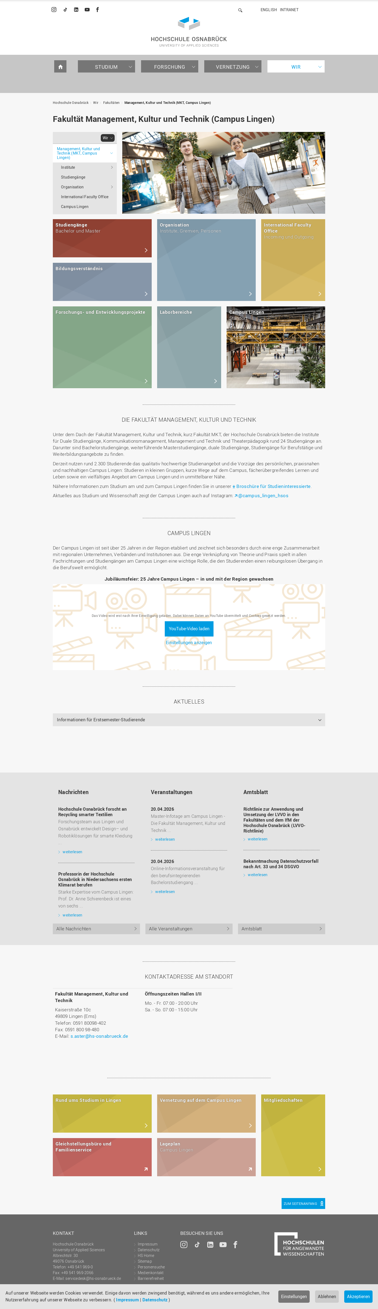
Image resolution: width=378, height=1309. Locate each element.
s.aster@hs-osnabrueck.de (99, 1036)
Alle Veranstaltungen (170, 928)
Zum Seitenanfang (300, 1203)
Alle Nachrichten (73, 928)
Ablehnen (327, 1296)
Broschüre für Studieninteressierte (273, 486)
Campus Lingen (75, 206)
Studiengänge (73, 177)
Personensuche (151, 1266)
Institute (68, 167)
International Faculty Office (84, 196)
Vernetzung (233, 67)
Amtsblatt (252, 928)
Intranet (289, 9)
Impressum (127, 1300)
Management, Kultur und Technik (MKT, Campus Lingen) (167, 102)
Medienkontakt (151, 1272)
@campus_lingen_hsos (263, 495)
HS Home (146, 1255)
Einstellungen (294, 1296)
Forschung (169, 67)
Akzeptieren (358, 1296)
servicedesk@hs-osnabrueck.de (93, 1278)
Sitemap (145, 1261)
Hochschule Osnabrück (71, 102)
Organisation (72, 186)
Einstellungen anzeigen (189, 643)
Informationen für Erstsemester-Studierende (101, 720)
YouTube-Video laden (189, 629)
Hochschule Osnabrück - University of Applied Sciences (189, 31)
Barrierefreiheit (151, 1278)
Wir (296, 67)
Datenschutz (154, 1300)
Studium (106, 67)
